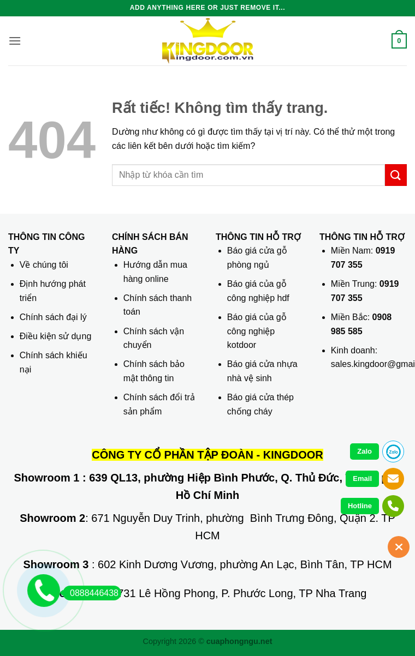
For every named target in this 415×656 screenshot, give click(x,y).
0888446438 (90, 593)
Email (362, 478)
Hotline (360, 506)
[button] (14, 40)
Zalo (364, 451)
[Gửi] (396, 174)
